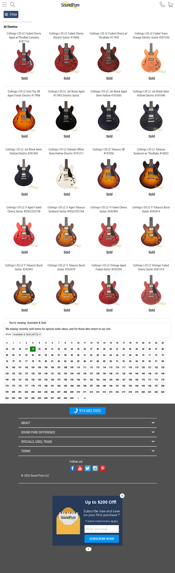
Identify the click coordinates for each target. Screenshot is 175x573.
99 (7, 367)
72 (156, 355)
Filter (11, 14)
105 (45, 367)
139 (104, 373)
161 (84, 379)
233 (65, 398)
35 (78, 349)
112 (91, 367)
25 (13, 349)
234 (71, 398)
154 (39, 379)
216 (117, 392)
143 (130, 373)
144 (136, 373)
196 (149, 385)
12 (91, 342)
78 (33, 361)
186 (84, 385)
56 (52, 355)
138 (97, 373)
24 (7, 349)
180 (45, 385)
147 (156, 373)
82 (59, 361)
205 (45, 392)
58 (65, 355)
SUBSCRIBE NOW (101, 539)
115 (110, 367)
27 (26, 349)
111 (84, 367)
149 (6, 379)
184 (71, 385)
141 (117, 373)
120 (143, 367)
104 (39, 367)
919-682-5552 (87, 410)
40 (111, 349)
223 (162, 392)
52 (26, 355)
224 (6, 398)
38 (98, 349)
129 (39, 373)
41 (117, 349)
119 (136, 367)
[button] (100, 502)
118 (130, 367)
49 (7, 355)
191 (117, 385)
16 (117, 342)
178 (32, 385)
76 (20, 361)
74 (7, 361)
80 (46, 361)
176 (19, 385)
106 (52, 367)
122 (156, 367)
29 (39, 349)
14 (104, 342)
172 (156, 379)
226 (19, 398)
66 (117, 355)
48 (162, 349)
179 (39, 385)
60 (78, 355)
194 (136, 385)
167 (123, 379)
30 (46, 349)
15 (111, 342)
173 (162, 379)
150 (13, 379)
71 (150, 355)
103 (32, 367)
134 (71, 373)
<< (7, 342)
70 (143, 355)
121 (149, 367)
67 (124, 355)
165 (110, 379)
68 (130, 355)
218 (130, 392)
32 (59, 349)
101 (19, 367)
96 (150, 361)
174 (6, 385)
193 (130, 385)
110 (78, 367)
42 (124, 349)
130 (45, 373)
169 (136, 379)
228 (32, 398)
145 (143, 373)
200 (13, 392)
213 (97, 392)
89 (104, 361)
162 (91, 379)
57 (59, 355)
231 (52, 398)
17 (124, 342)
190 (110, 385)
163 (97, 379)
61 (85, 355)
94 (137, 361)
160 (78, 379)
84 (72, 361)
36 (85, 349)
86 (85, 361)
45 (143, 349)
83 (65, 361)
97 (156, 361)
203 (32, 392)
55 (46, 355)
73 (162, 355)
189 (104, 385)
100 (13, 367)
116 (117, 367)
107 (58, 367)
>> (85, 398)
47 (156, 349)
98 (162, 361)
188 (97, 385)
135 (78, 373)
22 (156, 342)
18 (130, 342)
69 (137, 355)
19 (137, 342)
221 (149, 392)
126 (19, 373)
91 (117, 361)
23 (162, 342)
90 (111, 361)
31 (52, 349)
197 (156, 385)
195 (143, 385)
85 (78, 361)
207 (58, 392)
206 (52, 392)
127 (26, 373)
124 (6, 373)
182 (58, 385)
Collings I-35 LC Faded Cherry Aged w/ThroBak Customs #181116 (24, 37)
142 (123, 373)
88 (98, 361)
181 (52, 385)
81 (52, 361)
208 (65, 392)
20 (143, 342)
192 (123, 385)
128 (32, 373)
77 (26, 361)
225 (13, 398)
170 (143, 379)
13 (98, 342)
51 (20, 355)
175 (13, 385)
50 (13, 355)
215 (110, 392)
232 (58, 398)
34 (72, 349)
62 (91, 355)
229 (39, 398)
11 (85, 342)
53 (33, 355)
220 (143, 392)
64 (104, 355)
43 (130, 349)
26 (20, 349)
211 (84, 392)
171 (149, 379)
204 (39, 392)
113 (97, 367)
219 (136, 392)
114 (104, 367)
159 (71, 379)
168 (130, 379)
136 (84, 373)
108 (65, 367)
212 (91, 392)
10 (78, 342)
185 (78, 385)
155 (45, 379)
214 (104, 392)
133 (65, 373)
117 (123, 367)
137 (91, 373)
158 (65, 379)
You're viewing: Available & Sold (27, 323)
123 (162, 367)
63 (98, 355)
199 (6, 392)
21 (150, 342)
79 (39, 361)
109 (71, 367)
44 (137, 349)
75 (13, 361)
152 (26, 379)
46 (150, 349)
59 (72, 355)
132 (58, 373)
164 (104, 379)
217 (123, 392)
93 (130, 361)
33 (65, 349)
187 (91, 385)
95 (143, 361)
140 (110, 373)
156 (52, 379)
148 (162, 373)
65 (111, 355)
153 (32, 379)
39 (104, 349)
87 (91, 361)
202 (26, 392)
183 (65, 385)
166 (117, 379)
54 (39, 355)
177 (26, 385)
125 (13, 373)
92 (124, 361)
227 (26, 398)
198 (162, 385)
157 (58, 379)
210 (78, 392)
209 (71, 392)
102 (26, 367)
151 (19, 379)
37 (91, 349)
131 (52, 373)
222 (156, 392)
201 (19, 392)
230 (45, 398)
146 (149, 373)
